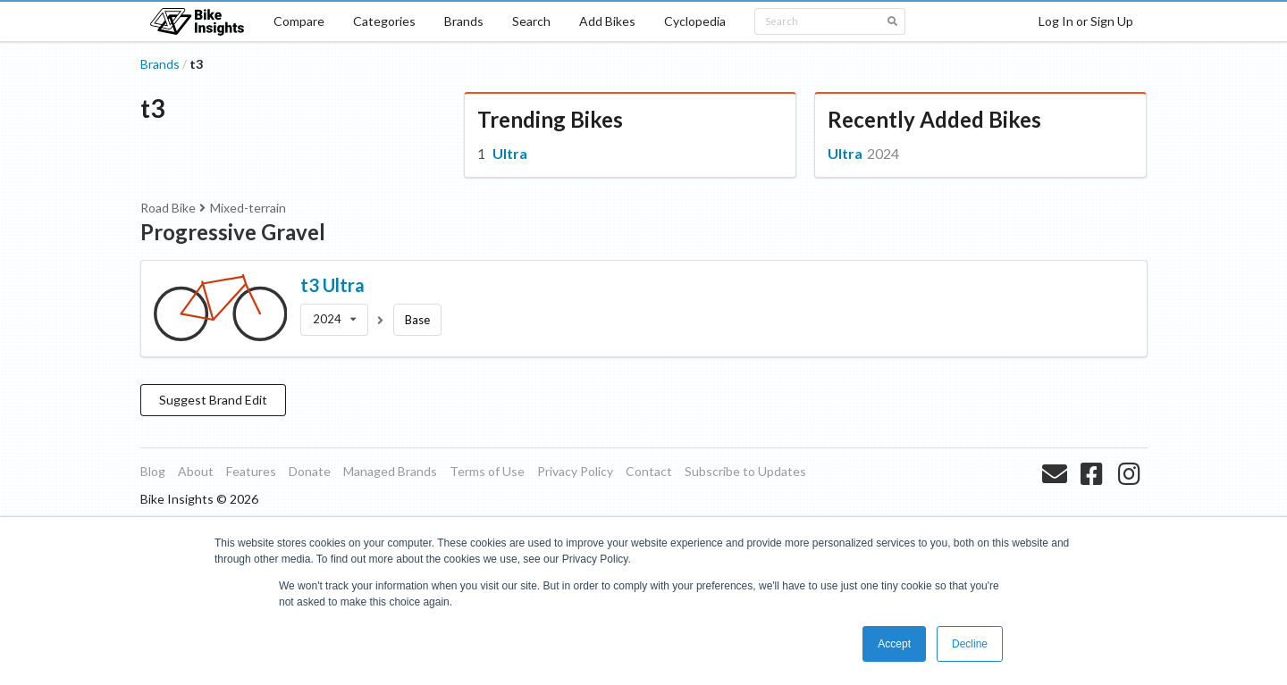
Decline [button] (970, 644)
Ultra (509, 153)
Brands (464, 21)
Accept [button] (894, 644)
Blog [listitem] (152, 471)
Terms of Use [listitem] (487, 471)
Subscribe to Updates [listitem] (745, 471)
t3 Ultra (332, 285)
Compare (298, 21)
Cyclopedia (695, 21)
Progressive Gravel (232, 232)
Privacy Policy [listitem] (575, 471)
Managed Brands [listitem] (390, 471)
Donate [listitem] (310, 471)
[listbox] (334, 320)
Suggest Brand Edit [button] (213, 399)
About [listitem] (196, 471)
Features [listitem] (251, 471)
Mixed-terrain (248, 207)
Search (531, 21)
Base (417, 320)
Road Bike (168, 207)
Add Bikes (607, 21)
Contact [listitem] (649, 471)
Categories (384, 21)
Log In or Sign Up (1086, 21)
